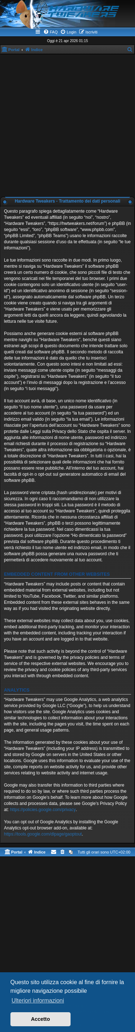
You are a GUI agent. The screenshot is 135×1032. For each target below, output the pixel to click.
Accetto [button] (40, 1019)
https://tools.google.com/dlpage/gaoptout (43, 834)
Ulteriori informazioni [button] (38, 1000)
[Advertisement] (67, 125)
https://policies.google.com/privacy (43, 809)
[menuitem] (50, 32)
